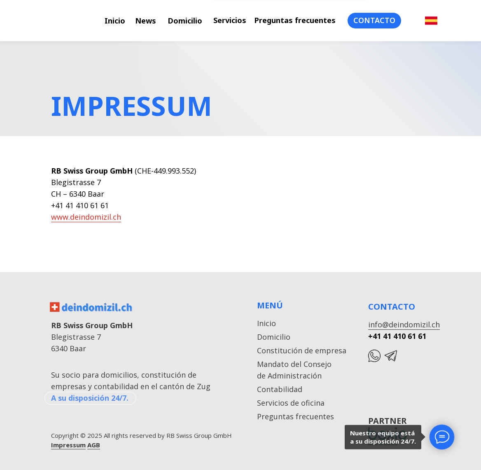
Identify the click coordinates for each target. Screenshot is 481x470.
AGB (93, 445)
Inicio (115, 21)
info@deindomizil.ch (404, 324)
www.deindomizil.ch (86, 217)
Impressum (68, 445)
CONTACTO (374, 20)
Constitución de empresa (301, 350)
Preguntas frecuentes (295, 20)
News (145, 21)
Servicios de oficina (291, 403)
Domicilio (185, 21)
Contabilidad (279, 389)
